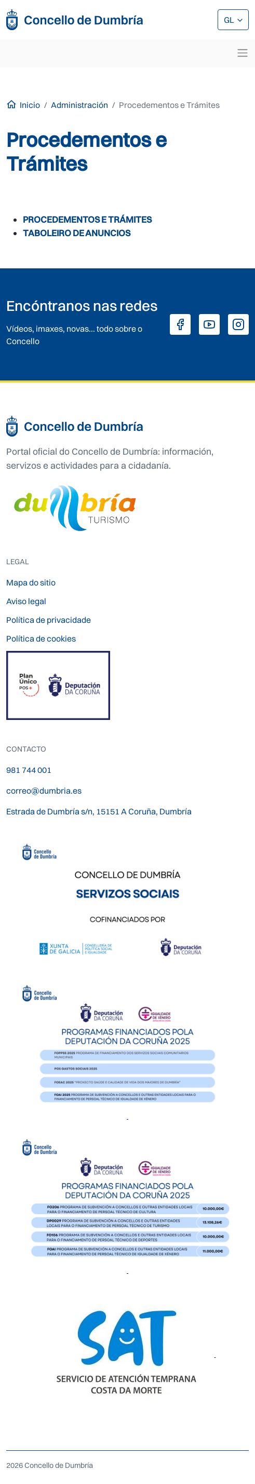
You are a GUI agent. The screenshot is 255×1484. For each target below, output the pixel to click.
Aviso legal (26, 601)
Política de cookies (41, 638)
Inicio (30, 105)
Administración (79, 105)
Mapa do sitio (31, 582)
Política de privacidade (48, 620)
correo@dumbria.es (44, 790)
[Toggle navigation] (242, 53)
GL (230, 20)
